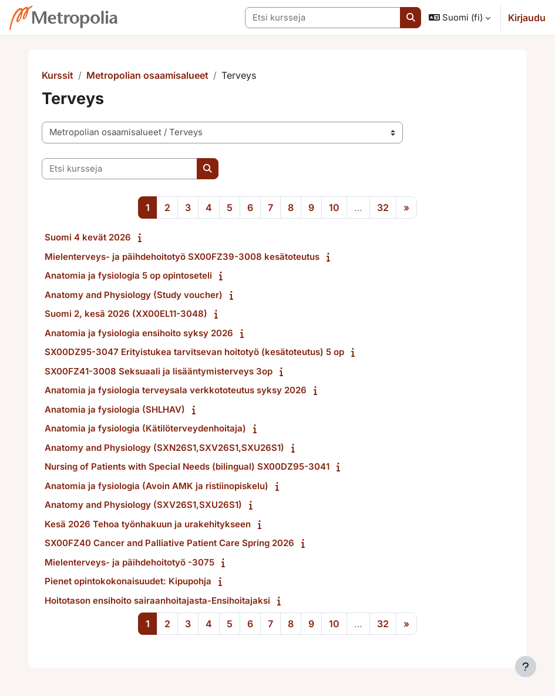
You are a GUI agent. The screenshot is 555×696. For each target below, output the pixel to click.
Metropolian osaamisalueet (147, 75)
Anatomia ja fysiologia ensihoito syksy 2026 (139, 333)
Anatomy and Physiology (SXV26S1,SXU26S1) (143, 504)
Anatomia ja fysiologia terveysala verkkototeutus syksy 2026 (176, 390)
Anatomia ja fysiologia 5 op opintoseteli (128, 275)
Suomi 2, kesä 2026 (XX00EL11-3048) (126, 313)
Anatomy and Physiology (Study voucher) (134, 294)
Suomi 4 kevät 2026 (88, 237)
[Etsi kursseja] (323, 17)
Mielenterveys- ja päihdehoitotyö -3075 (129, 562)
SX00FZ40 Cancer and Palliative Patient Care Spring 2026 (169, 542)
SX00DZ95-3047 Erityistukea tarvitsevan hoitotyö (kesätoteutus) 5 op (194, 351)
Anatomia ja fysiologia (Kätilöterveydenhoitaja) (145, 428)
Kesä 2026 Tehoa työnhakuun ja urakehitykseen (148, 524)
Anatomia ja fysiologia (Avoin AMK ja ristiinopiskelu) (156, 485)
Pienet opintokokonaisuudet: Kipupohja (128, 581)
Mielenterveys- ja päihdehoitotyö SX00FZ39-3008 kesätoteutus (182, 256)
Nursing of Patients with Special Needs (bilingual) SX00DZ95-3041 (187, 466)
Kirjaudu (527, 18)
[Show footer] (525, 666)
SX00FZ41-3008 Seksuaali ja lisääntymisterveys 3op (159, 371)
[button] (459, 17)
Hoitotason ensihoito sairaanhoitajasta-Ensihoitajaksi (157, 600)
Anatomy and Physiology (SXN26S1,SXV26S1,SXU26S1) (164, 447)
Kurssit (57, 75)
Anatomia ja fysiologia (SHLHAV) (115, 409)
